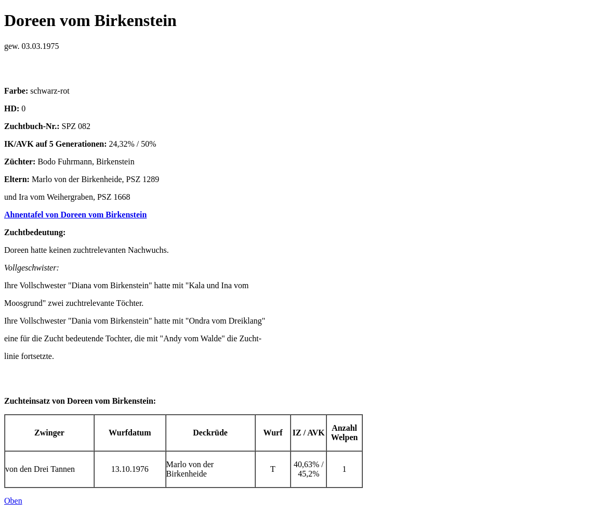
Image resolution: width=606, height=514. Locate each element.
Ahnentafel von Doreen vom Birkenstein (75, 214)
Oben (13, 500)
